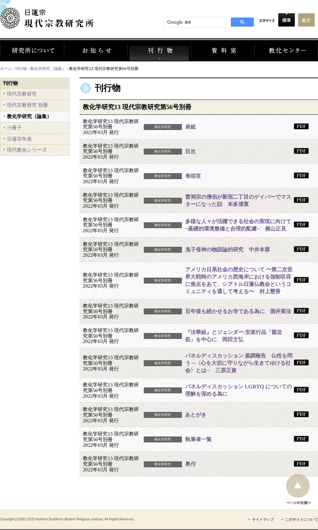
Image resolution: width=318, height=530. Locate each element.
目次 (190, 151)
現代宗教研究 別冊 (27, 105)
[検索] (194, 23)
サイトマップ (263, 519)
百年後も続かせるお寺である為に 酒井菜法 (238, 311)
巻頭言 (193, 176)
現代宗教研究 (22, 94)
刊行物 (21, 68)
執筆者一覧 (198, 439)
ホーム (6, 68)
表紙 (190, 127)
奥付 (190, 464)
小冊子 (14, 127)
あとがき (195, 415)
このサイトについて (301, 519)
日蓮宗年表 (19, 139)
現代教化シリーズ (27, 150)
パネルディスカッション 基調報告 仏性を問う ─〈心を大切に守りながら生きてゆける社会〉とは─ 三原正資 (238, 363)
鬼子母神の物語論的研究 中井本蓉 (227, 249)
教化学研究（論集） (48, 68)
